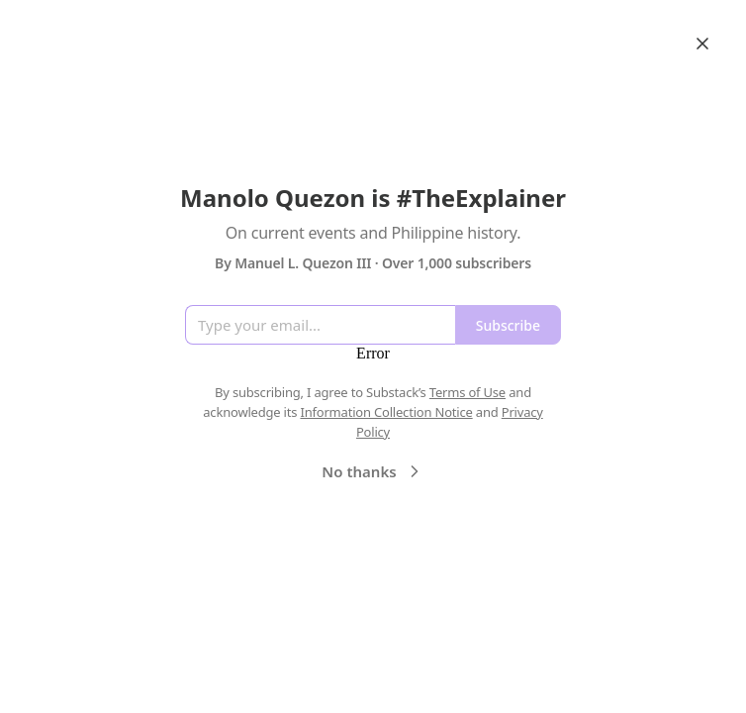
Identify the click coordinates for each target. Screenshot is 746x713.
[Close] (702, 43)
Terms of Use (467, 392)
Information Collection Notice (386, 412)
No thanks (372, 471)
